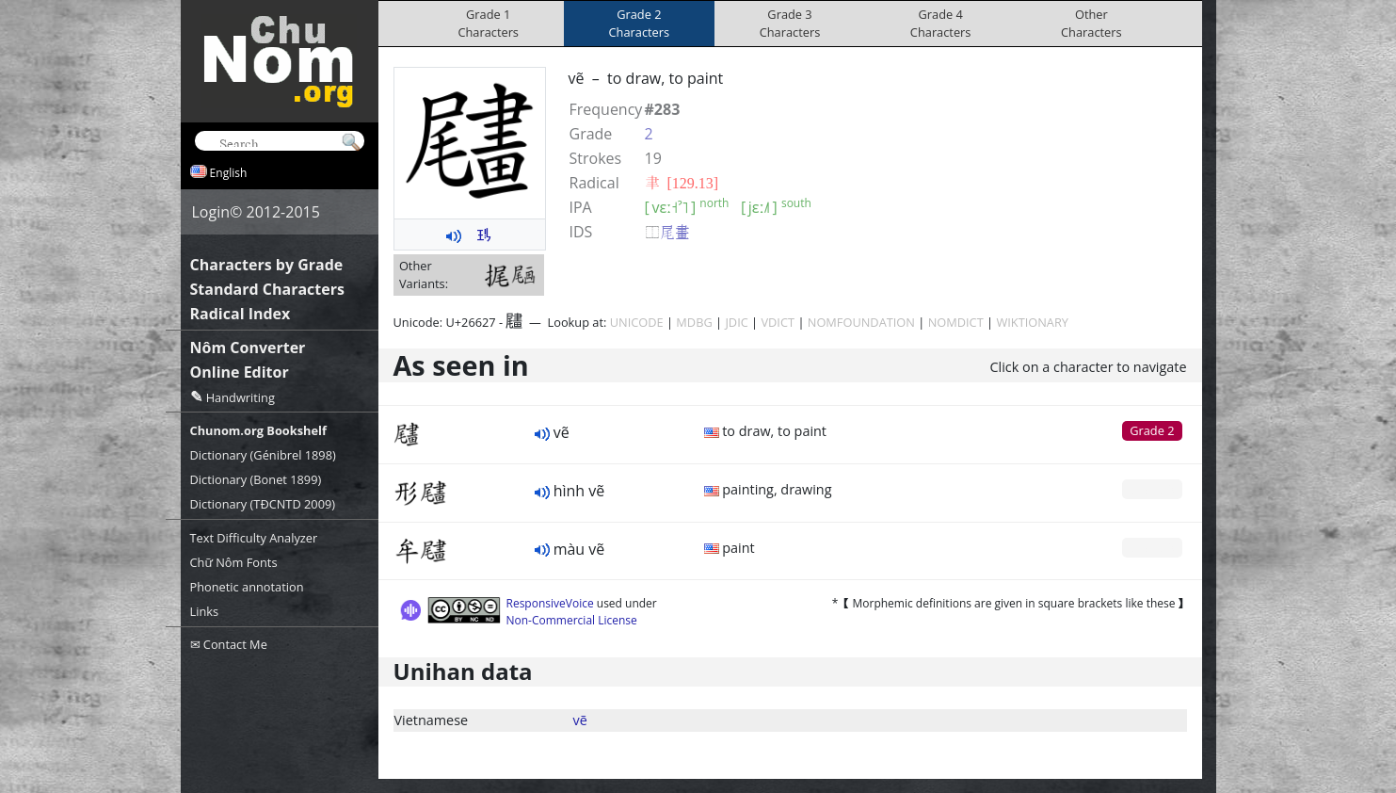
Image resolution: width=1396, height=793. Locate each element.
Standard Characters (267, 289)
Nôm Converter (248, 347)
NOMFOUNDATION (861, 322)
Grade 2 (1152, 430)
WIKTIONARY (1032, 322)
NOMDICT (956, 322)
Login (211, 212)
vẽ (580, 720)
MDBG (694, 322)
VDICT (777, 322)
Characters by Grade (267, 264)
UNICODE (637, 322)
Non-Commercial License (571, 620)
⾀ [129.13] (682, 182)
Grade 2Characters (639, 23)
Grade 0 (1152, 488)
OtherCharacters (1091, 23)
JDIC (736, 322)
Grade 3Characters (790, 23)
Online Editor (239, 372)
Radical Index (240, 313)
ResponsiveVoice (550, 603)
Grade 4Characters (940, 23)
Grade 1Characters (488, 23)
